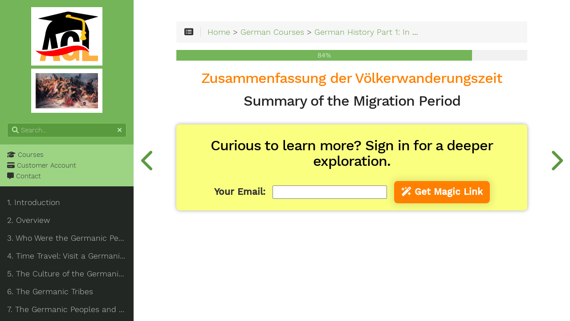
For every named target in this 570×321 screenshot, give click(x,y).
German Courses (272, 32)
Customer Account (41, 165)
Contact (24, 176)
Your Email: (239, 191)
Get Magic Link (442, 191)
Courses (25, 155)
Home (219, 32)
